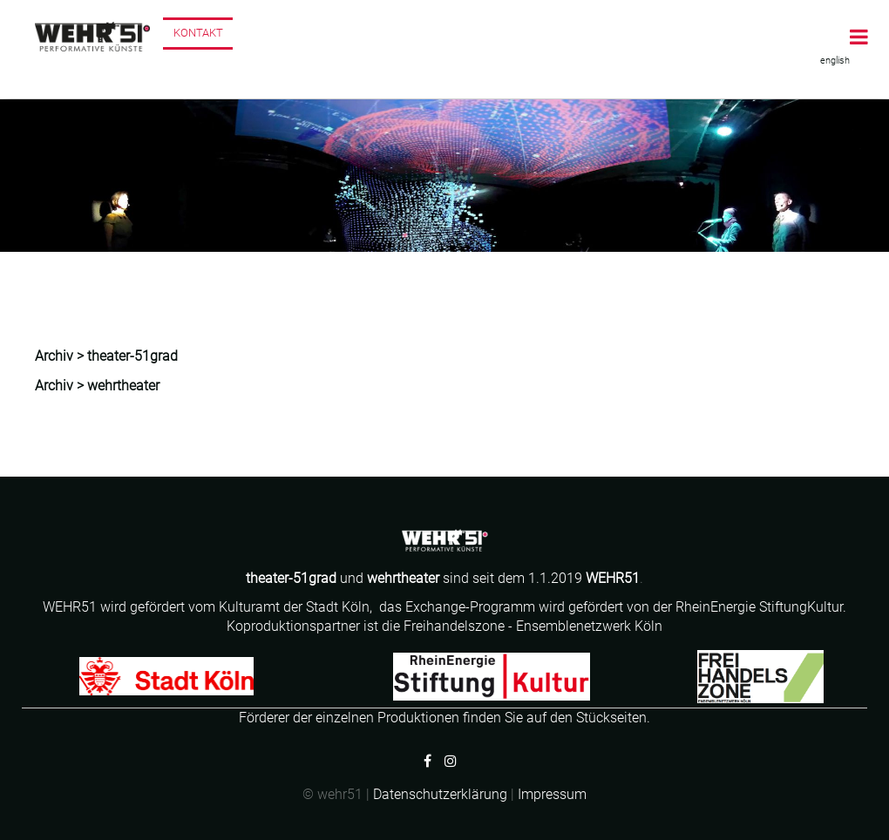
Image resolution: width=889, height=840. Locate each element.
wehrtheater (403, 578)
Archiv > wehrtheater (97, 385)
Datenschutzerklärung (440, 794)
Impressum (552, 794)
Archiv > (61, 356)
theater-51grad (132, 356)
